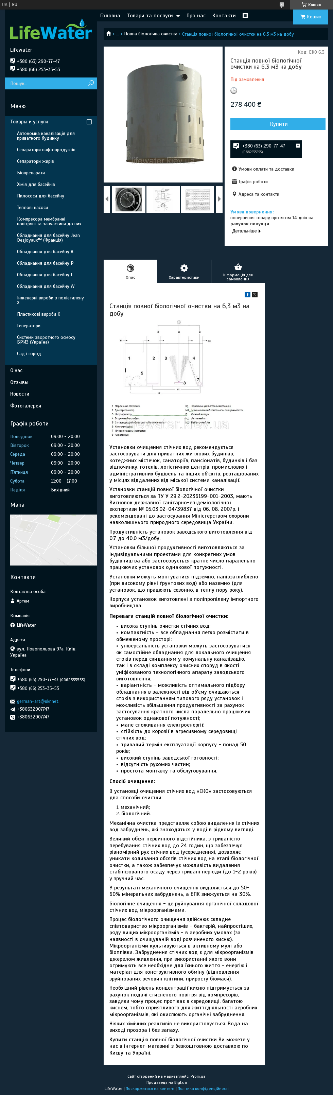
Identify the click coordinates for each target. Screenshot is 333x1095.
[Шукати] (91, 83)
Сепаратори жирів (35, 161)
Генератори (28, 326)
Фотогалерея (25, 406)
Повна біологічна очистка (150, 34)
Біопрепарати (31, 173)
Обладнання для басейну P (45, 263)
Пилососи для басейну (40, 196)
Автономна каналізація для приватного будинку (46, 136)
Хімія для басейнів (36, 184)
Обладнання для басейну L (45, 275)
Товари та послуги (150, 15)
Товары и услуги (29, 122)
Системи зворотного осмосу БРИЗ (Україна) (46, 339)
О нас (16, 370)
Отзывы (19, 382)
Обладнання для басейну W (45, 286)
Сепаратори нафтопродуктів (46, 150)
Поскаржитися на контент (150, 1088)
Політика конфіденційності (203, 1088)
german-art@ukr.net (37, 701)
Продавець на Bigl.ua (166, 1082)
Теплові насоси (32, 207)
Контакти (224, 15)
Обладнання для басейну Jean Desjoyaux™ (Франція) (48, 237)
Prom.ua (198, 1076)
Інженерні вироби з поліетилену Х (50, 300)
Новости (19, 394)
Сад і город (29, 354)
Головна (110, 15)
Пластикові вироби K (38, 314)
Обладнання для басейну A (45, 252)
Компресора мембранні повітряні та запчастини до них (49, 221)
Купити (279, 124)
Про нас (196, 15)
